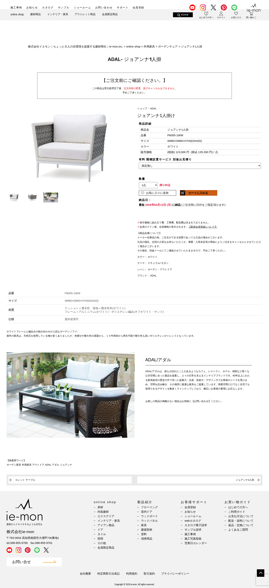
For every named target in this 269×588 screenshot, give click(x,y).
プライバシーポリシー (175, 573)
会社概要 (85, 573)
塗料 (144, 534)
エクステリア (106, 516)
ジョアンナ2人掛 (245, 479)
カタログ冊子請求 (196, 525)
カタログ (48, 7)
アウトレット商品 (85, 20)
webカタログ (193, 520)
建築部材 (146, 529)
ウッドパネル (149, 520)
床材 (100, 507)
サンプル (63, 7)
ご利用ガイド (236, 511)
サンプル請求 (193, 529)
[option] (69, 148)
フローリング (149, 507)
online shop (17, 20)
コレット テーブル (25, 479)
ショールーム (82, 7)
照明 (100, 538)
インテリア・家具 (57, 20)
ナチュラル (154, 263)
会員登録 (138, 7)
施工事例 (16, 7)
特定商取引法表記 (108, 573)
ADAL (153, 108)
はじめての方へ (238, 507)
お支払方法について (240, 516)
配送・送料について (240, 520)
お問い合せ (21, 562)
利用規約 (131, 573)
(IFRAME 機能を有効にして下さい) (199, 169)
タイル (102, 534)
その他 (102, 543)
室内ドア (146, 511)
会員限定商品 (110, 20)
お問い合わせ (103, 7)
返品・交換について (240, 525)
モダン (164, 263)
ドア (100, 529)
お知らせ (32, 7)
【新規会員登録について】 (202, 226)
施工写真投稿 (193, 538)
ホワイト (152, 256)
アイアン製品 (106, 525)
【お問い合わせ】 (201, 401)
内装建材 (103, 511)
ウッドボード (149, 516)
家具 (144, 525)
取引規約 (149, 573)
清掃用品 (146, 538)
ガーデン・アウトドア (160, 269)
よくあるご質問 (238, 529)
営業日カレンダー (196, 543)
